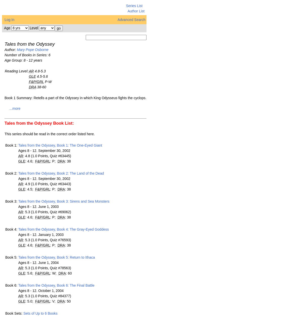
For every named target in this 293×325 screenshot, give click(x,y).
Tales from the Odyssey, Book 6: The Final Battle (56, 285)
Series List (134, 6)
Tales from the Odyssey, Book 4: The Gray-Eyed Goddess (63, 229)
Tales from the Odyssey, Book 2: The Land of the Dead (61, 173)
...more (14, 108)
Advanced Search (131, 20)
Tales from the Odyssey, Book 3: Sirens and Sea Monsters (63, 201)
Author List (136, 11)
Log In (9, 20)
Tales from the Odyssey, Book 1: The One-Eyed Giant (60, 145)
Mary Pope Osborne (32, 50)
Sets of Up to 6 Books (40, 313)
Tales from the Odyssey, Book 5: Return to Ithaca (56, 257)
